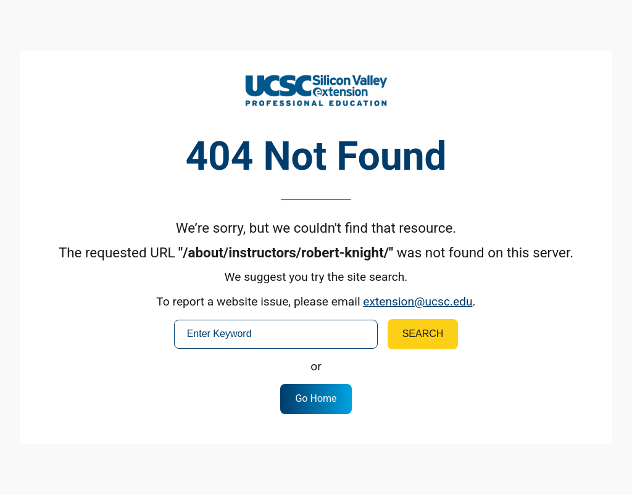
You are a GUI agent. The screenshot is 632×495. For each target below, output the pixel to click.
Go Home (315, 398)
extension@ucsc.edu (417, 301)
